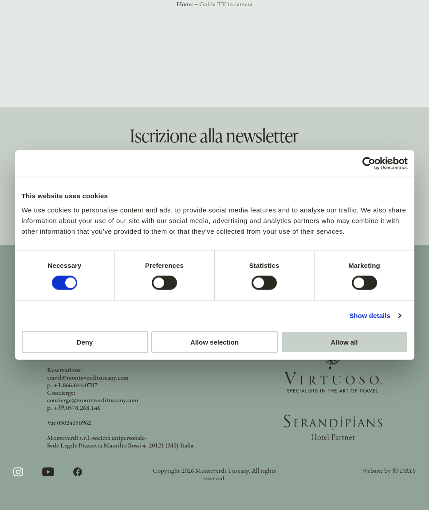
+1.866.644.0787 (75, 385)
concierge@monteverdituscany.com (92, 400)
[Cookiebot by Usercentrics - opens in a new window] (369, 163)
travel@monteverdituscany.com (88, 378)
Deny (85, 341)
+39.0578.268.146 (77, 408)
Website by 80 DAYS (389, 471)
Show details (369, 315)
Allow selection (214, 341)
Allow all (344, 341)
